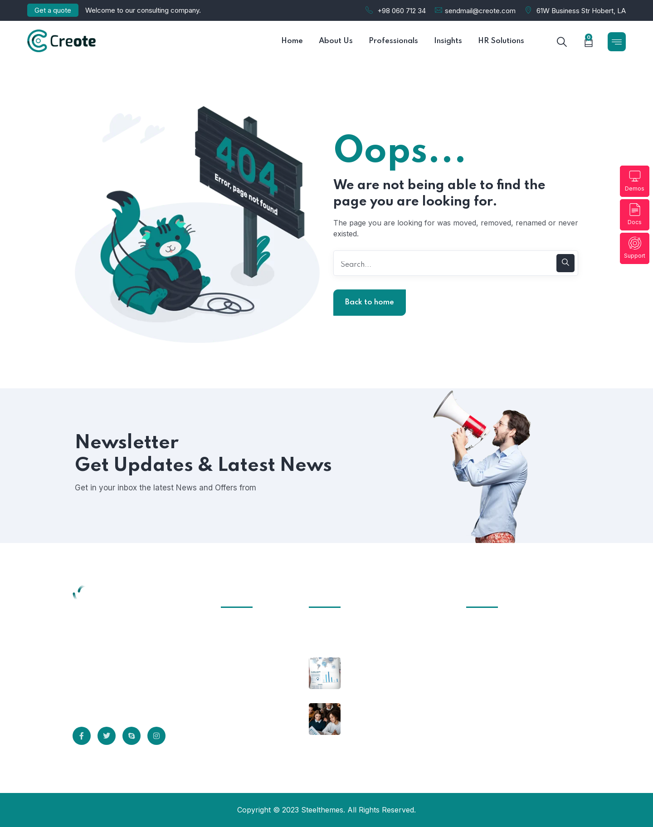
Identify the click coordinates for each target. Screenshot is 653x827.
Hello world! (331, 640)
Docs (635, 214)
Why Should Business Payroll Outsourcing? (384, 680)
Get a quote (52, 10)
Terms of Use (250, 677)
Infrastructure (251, 627)
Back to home (369, 302)
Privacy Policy (251, 661)
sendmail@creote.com (480, 10)
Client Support (251, 644)
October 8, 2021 (374, 661)
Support (634, 248)
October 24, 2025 (338, 627)
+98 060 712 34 (401, 10)
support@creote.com (502, 730)
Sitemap (240, 728)
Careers (240, 711)
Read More (109, 698)
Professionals (250, 694)
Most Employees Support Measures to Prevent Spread (393, 732)
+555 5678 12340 (496, 693)
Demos (634, 181)
